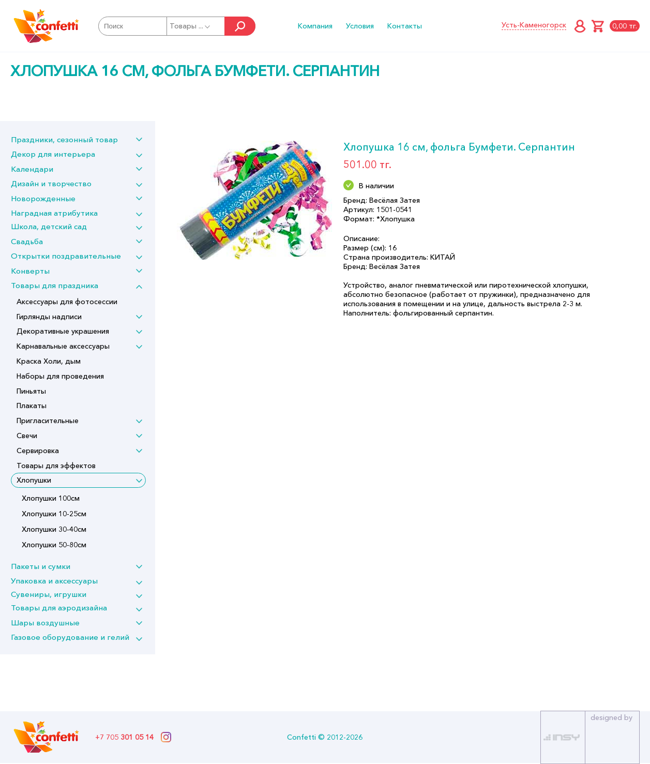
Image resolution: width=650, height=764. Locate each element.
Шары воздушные (45, 622)
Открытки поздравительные (66, 256)
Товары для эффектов (56, 465)
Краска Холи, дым (49, 361)
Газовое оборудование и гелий (70, 637)
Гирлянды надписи (49, 316)
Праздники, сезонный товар (64, 139)
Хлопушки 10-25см (54, 513)
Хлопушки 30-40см (54, 529)
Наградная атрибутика (54, 213)
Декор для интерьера (53, 154)
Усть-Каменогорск (534, 24)
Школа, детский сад (49, 226)
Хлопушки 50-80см (54, 544)
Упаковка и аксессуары (54, 581)
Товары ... (190, 26)
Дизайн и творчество (51, 183)
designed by (611, 717)
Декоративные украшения (63, 331)
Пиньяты (31, 391)
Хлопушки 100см (51, 498)
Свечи (27, 435)
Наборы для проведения (60, 376)
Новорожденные (43, 198)
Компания (315, 26)
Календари (32, 169)
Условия (360, 26)
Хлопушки (34, 480)
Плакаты (32, 405)
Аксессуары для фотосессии (67, 301)
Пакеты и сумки (40, 566)
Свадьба (27, 241)
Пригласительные (48, 420)
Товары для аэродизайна (59, 607)
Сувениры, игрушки (48, 594)
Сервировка (38, 450)
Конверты (30, 271)
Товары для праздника (54, 285)
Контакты (404, 26)
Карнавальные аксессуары (63, 346)
